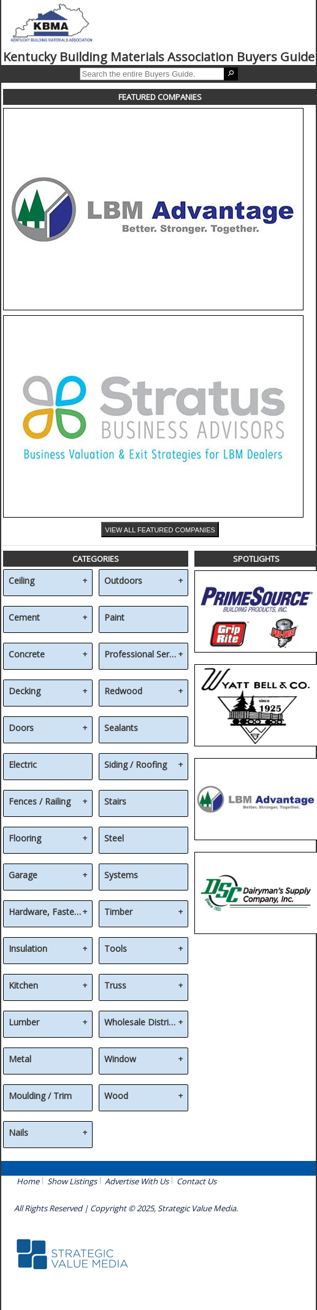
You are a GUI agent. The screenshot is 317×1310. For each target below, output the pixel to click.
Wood (116, 1096)
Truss (115, 986)
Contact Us (196, 1181)
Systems (121, 875)
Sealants (121, 728)
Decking (24, 691)
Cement (24, 618)
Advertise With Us (137, 1181)
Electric (23, 765)
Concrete (27, 654)
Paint (114, 618)
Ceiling (21, 581)
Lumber (24, 1022)
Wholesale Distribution (141, 1022)
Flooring (25, 838)
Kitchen (23, 986)
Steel (114, 838)
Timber (118, 912)
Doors (21, 728)
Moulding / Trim (40, 1096)
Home (28, 1181)
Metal (20, 1059)
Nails (18, 1133)
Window (120, 1059)
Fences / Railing (40, 802)
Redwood (123, 691)
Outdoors (123, 581)
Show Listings (72, 1181)
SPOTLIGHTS (256, 558)
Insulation (28, 949)
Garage (23, 875)
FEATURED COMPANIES (160, 96)
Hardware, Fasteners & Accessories (46, 912)
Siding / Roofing (135, 765)
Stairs (115, 802)
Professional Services (141, 654)
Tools (115, 949)
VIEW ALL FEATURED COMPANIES (160, 530)
